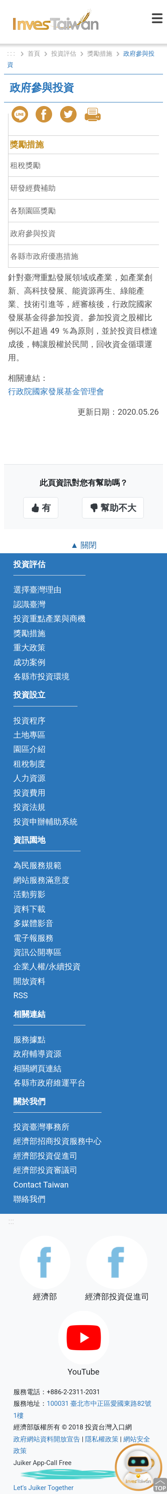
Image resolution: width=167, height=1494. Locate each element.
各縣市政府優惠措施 (44, 256)
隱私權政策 (101, 1439)
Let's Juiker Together (43, 1488)
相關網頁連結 (37, 1068)
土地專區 (29, 734)
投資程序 (29, 720)
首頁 (34, 53)
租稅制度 (29, 763)
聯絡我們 (29, 1199)
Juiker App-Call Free (42, 1463)
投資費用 (29, 792)
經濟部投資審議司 (45, 1170)
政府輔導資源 (37, 1053)
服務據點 (29, 1039)
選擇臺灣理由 (37, 589)
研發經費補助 (33, 188)
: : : (11, 53)
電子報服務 (33, 938)
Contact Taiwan (41, 1184)
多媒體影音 (33, 923)
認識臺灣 (29, 604)
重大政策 (29, 647)
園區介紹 (29, 749)
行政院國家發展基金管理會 (56, 391)
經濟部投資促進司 (45, 1155)
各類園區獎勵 (33, 210)
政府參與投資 (33, 233)
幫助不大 (113, 507)
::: (11, 1221)
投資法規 (29, 807)
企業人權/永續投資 (47, 966)
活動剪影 (29, 894)
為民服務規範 (37, 865)
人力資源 (29, 778)
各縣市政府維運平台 (49, 1082)
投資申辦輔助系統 (45, 821)
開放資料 (29, 981)
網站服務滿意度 (41, 880)
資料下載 (29, 909)
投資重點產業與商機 (49, 618)
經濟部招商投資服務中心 (57, 1141)
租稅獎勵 (25, 165)
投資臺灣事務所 (41, 1126)
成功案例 (29, 662)
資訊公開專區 (37, 952)
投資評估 (63, 53)
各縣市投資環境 (41, 676)
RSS (20, 995)
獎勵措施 (99, 53)
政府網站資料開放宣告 (46, 1439)
